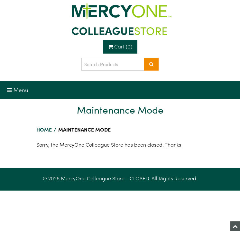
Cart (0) (120, 46)
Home (44, 129)
